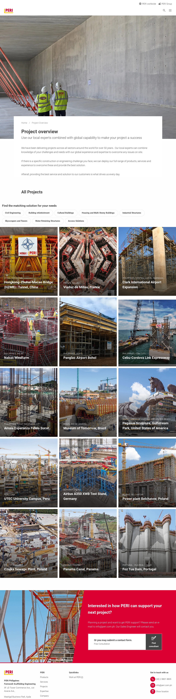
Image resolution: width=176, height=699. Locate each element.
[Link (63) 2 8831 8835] (161, 679)
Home (24, 123)
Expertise (44, 691)
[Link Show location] (161, 691)
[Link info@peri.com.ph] (161, 685)
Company (44, 696)
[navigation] (125, 642)
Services (44, 682)
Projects (44, 686)
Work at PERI (76, 677)
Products (44, 677)
